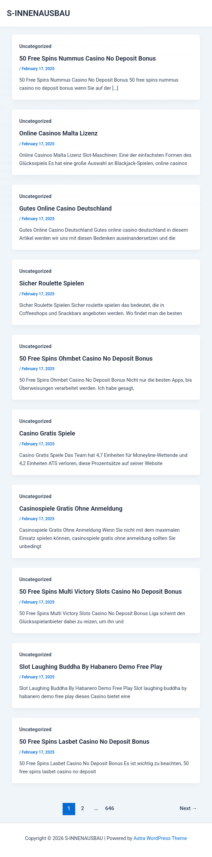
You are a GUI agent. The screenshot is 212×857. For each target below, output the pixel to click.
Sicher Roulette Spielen (51, 283)
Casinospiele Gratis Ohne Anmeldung (70, 508)
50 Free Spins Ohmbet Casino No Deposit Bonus (85, 358)
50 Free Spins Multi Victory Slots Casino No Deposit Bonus (100, 591)
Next (188, 808)
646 (109, 808)
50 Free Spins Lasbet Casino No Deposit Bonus (84, 741)
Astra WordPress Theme (160, 838)
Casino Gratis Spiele (47, 433)
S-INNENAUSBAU (38, 13)
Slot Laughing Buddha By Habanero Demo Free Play (90, 666)
